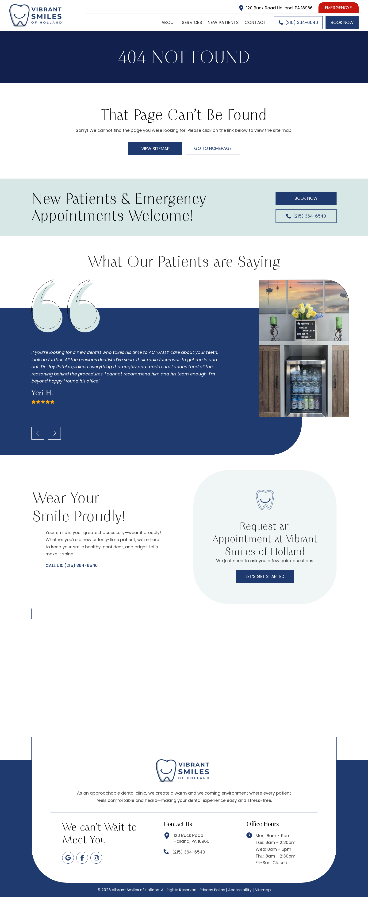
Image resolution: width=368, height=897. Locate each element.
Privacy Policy (212, 890)
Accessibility (240, 890)
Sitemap (263, 890)
